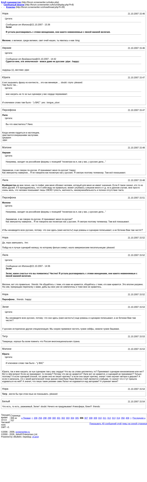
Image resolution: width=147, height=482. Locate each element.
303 (68, 418)
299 (49, 418)
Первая (26, 418)
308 (91, 418)
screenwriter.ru (23, 432)
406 (127, 418)
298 (45, 418)
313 (114, 418)
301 (58, 418)
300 (54, 418)
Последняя (138, 418)
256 (40, 418)
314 (118, 418)
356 (123, 418)
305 (77, 418)
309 (95, 418)
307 (86, 418)
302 (63, 418)
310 (100, 418)
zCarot (35, 437)
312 (109, 418)
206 (35, 418)
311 (104, 418)
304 (72, 418)
